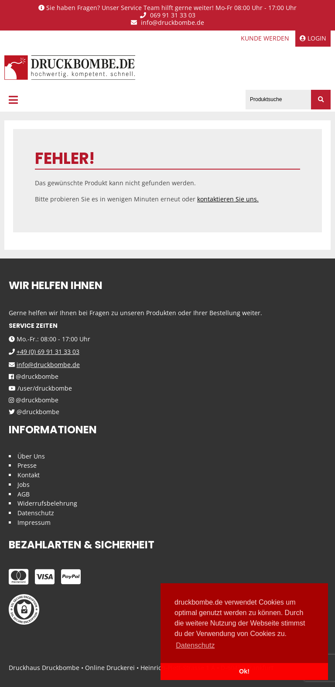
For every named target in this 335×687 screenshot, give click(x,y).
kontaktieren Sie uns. (228, 199)
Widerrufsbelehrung (47, 503)
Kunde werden (265, 38)
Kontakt (28, 475)
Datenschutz (35, 513)
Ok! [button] (244, 671)
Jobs (23, 484)
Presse (27, 465)
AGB (23, 494)
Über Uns (31, 456)
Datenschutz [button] (195, 645)
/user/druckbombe (40, 388)
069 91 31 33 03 (167, 15)
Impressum (34, 522)
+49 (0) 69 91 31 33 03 (48, 351)
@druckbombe (33, 377)
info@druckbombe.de (167, 23)
